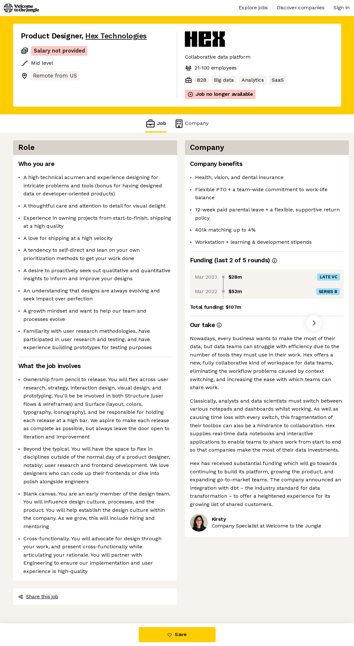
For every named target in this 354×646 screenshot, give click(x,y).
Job (155, 123)
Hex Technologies (116, 36)
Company (191, 123)
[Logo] (21, 8)
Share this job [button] (38, 596)
